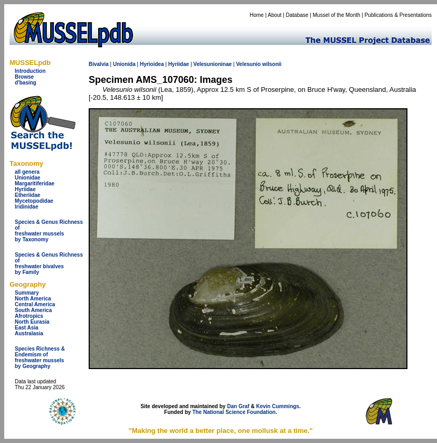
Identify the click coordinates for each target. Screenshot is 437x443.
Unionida (124, 64)
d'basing (25, 83)
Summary (27, 293)
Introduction (30, 71)
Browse (24, 77)
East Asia (27, 328)
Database (297, 15)
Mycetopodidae (34, 201)
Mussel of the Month (336, 15)
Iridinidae (26, 207)
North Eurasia (32, 322)
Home (257, 15)
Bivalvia (99, 64)
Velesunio (248, 64)
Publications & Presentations (398, 15)
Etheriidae (27, 195)
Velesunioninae (212, 64)
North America (33, 298)
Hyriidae (25, 189)
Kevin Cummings (277, 406)
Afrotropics (29, 316)
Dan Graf (238, 406)
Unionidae (27, 178)
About (274, 15)
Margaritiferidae (34, 183)
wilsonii (272, 64)
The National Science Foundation (234, 412)
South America (33, 310)
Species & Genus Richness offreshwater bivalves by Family (49, 263)
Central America (35, 304)
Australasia (29, 333)
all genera (27, 172)
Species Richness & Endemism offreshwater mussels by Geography (40, 357)
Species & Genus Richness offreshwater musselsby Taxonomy (49, 230)
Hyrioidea (152, 64)
